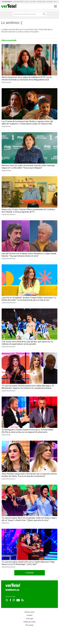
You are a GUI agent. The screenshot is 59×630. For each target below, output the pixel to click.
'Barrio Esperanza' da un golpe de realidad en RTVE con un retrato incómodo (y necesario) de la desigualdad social (27, 78)
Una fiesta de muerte (41, 1)
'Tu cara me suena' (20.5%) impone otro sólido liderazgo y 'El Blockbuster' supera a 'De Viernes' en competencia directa (28, 386)
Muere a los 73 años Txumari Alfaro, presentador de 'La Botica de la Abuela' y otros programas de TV (28, 210)
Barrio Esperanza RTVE (18, 1)
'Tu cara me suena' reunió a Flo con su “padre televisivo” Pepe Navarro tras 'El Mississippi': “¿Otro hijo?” (28, 562)
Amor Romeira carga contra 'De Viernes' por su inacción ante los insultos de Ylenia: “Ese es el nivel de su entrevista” (29, 474)
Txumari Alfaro (32, 1)
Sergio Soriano (6, 82)
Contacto (29, 615)
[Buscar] (44, 14)
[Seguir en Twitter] (6, 600)
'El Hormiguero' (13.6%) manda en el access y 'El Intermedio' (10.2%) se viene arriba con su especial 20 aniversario (27, 430)
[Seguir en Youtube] (18, 600)
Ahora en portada (9, 40)
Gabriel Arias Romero (8, 214)
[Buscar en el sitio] (27, 14)
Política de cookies (29, 622)
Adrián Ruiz (5, 523)
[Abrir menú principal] (55, 6)
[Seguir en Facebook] (10, 600)
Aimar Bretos (50, 1)
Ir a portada (30, 573)
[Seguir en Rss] (22, 600)
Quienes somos (30, 612)
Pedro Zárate (6, 435)
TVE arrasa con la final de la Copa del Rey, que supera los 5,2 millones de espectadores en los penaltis (27, 342)
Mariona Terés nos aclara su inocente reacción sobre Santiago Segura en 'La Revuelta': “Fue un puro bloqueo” (28, 166)
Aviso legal (29, 618)
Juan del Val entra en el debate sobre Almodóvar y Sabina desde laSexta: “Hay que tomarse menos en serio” (29, 254)
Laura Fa (26, 1)
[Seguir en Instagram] (14, 600)
